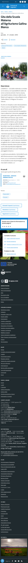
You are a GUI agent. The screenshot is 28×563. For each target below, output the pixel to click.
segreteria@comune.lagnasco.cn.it (13, 184)
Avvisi (2, 375)
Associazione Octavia (6, 523)
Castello (3, 354)
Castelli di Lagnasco (5, 509)
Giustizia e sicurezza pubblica (7, 328)
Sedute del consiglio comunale (8, 361)
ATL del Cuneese (5, 525)
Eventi (2, 383)
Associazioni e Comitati (6, 396)
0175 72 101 (6, 404)
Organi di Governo (5, 288)
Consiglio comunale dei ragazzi (8, 352)
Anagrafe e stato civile (6, 314)
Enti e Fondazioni (5, 297)
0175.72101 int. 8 (12, 183)
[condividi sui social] (4, 40)
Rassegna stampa (5, 359)
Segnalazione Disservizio (6, 474)
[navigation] (3, 6)
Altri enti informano (5, 363)
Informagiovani (4, 366)
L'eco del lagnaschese (6, 370)
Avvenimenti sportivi (6, 356)
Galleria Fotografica (5, 389)
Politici (2, 302)
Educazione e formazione (7, 326)
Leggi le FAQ (4, 469)
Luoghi (2, 385)
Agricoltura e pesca (5, 310)
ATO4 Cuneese (4, 518)
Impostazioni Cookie (5, 487)
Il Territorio (3, 387)
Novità (6, 11)
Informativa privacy (5, 483)
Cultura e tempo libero (6, 323)
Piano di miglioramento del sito (8, 467)
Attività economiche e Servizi (8, 394)
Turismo (2, 339)
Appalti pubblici (4, 317)
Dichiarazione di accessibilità (7, 464)
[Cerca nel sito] (24, 6)
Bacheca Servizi (4, 478)
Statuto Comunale (5, 480)
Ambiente (3, 312)
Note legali (3, 485)
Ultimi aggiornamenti (6, 492)
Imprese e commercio (6, 330)
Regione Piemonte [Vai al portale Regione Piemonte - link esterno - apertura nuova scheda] (5, 1)
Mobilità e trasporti (5, 333)
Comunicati (3, 372)
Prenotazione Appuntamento (8, 471)
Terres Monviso (4, 520)
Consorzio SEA (4, 513)
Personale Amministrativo (7, 300)
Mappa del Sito (4, 496)
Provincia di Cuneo (5, 507)
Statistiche (3, 494)
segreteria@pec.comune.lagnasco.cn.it (13, 411)
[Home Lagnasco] (13, 6)
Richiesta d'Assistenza (6, 476)
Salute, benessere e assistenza (8, 335)
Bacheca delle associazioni (7, 368)
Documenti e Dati (5, 295)
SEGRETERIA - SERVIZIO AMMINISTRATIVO (9, 176)
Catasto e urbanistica (6, 321)
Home (2, 11)
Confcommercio (4, 532)
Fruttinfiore (3, 511)
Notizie (10, 11)
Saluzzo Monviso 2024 (6, 529)
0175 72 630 (6, 406)
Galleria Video (4, 392)
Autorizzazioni (4, 319)
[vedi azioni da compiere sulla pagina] (12, 40)
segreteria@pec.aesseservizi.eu (10, 455)
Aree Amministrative (6, 290)
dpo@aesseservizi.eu (9, 453)
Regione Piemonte (5, 504)
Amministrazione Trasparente (8, 462)
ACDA (2, 516)
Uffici (2, 293)
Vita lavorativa (4, 342)
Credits (2, 490)
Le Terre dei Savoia (5, 527)
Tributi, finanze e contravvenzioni (8, 337)
